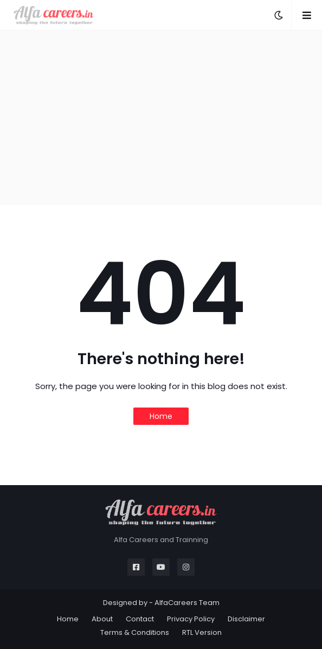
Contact (140, 619)
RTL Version (202, 632)
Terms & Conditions (134, 632)
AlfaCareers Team (187, 602)
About (102, 619)
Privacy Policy (191, 619)
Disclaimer (246, 619)
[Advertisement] (161, 117)
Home (161, 416)
